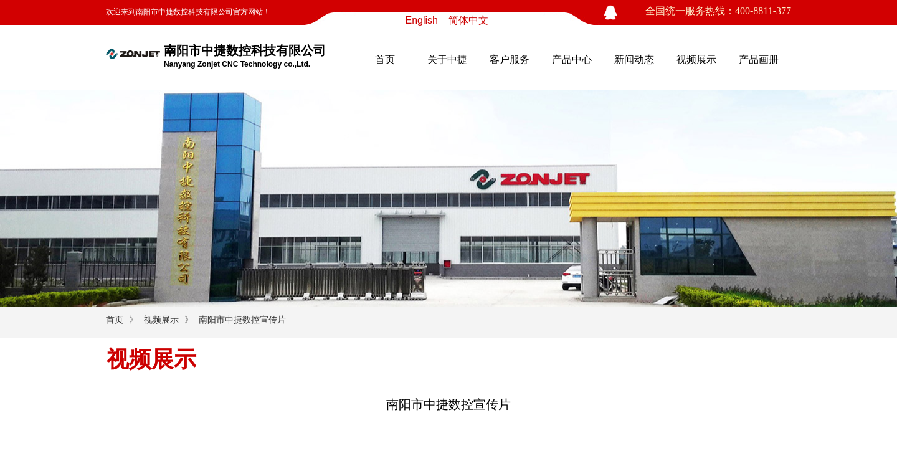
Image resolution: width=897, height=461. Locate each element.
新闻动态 (634, 59)
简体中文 (468, 20)
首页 (385, 59)
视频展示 (696, 59)
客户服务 (509, 59)
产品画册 (759, 59)
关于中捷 (447, 59)
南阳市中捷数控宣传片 (242, 320)
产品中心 (572, 59)
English (422, 20)
